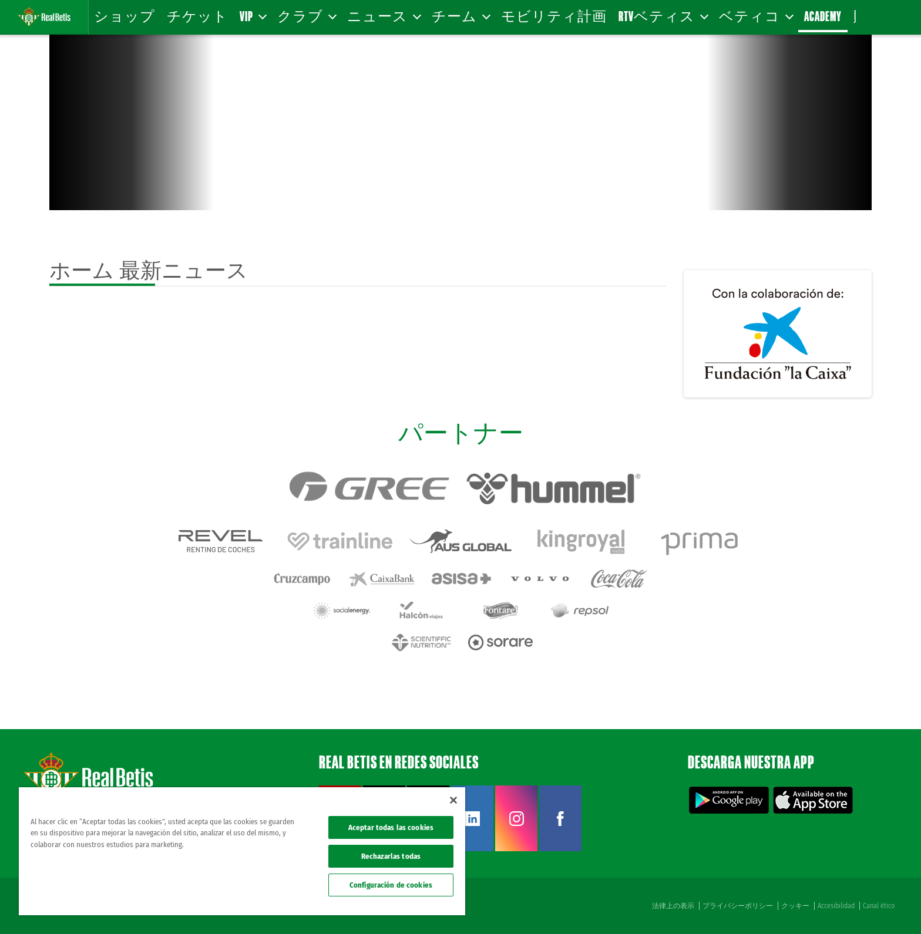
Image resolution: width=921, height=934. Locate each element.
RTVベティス (663, 16)
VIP (252, 16)
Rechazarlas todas (391, 856)
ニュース (383, 16)
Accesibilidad (836, 906)
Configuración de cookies (390, 885)
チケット (197, 16)
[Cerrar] (453, 800)
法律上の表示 (673, 906)
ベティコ (755, 16)
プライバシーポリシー (737, 906)
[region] (242, 851)
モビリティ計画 (554, 16)
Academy (823, 16)
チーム (460, 16)
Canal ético (879, 906)
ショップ (124, 16)
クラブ (306, 16)
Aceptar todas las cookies (390, 827)
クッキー (795, 906)
